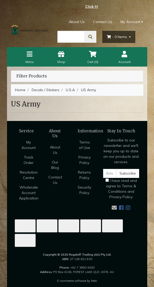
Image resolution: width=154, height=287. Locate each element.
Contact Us (102, 21)
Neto (94, 281)
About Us (77, 21)
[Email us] (114, 207)
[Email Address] (110, 173)
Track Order (29, 160)
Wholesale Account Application (28, 192)
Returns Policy (84, 175)
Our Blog (55, 165)
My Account (29, 145)
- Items (117, 36)
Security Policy (84, 190)
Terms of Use (84, 145)
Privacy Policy (84, 160)
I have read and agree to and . (121, 188)
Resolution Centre (29, 175)
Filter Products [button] (31, 76)
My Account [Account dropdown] (130, 21)
